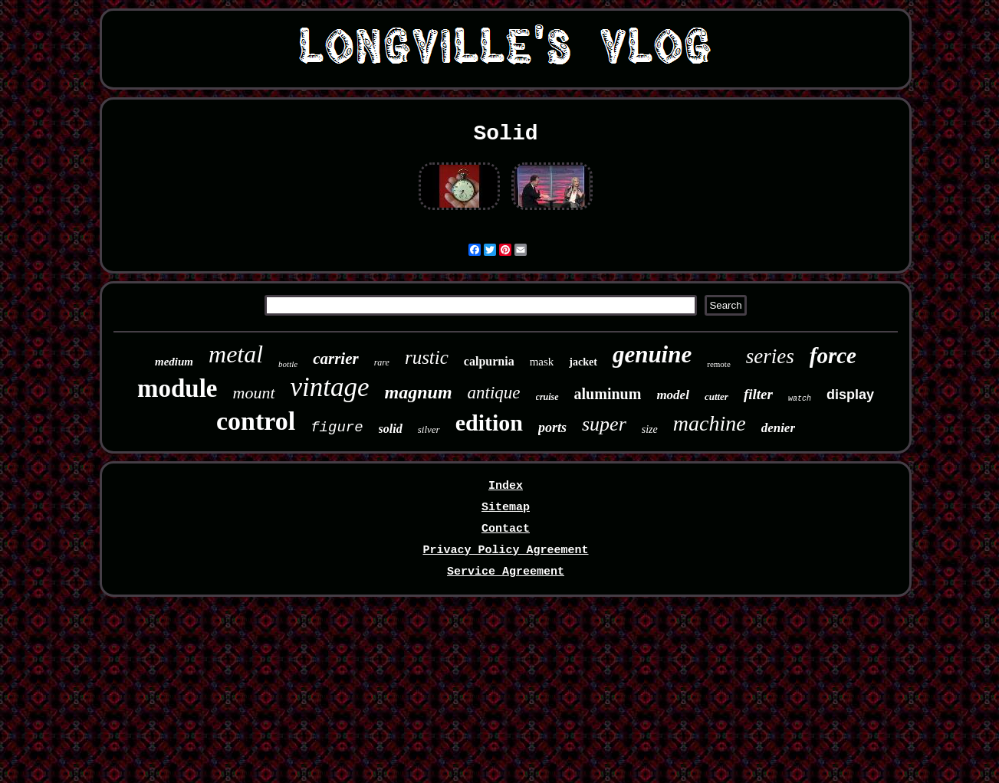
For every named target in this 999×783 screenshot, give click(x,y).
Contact (505, 529)
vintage (330, 387)
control (255, 421)
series (770, 356)
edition (489, 422)
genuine (652, 354)
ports (552, 427)
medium (174, 361)
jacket (583, 362)
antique (494, 392)
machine (709, 423)
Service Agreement (505, 571)
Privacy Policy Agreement (505, 550)
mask (542, 361)
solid (391, 428)
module (177, 388)
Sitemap (505, 507)
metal (236, 354)
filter (758, 394)
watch (799, 399)
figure (337, 427)
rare (381, 362)
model (672, 395)
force (833, 355)
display (850, 394)
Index (505, 486)
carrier (336, 358)
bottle (287, 364)
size (650, 429)
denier (778, 428)
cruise (547, 397)
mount (254, 392)
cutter (716, 396)
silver (429, 429)
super (604, 424)
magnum (418, 392)
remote (719, 364)
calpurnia (489, 361)
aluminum (608, 393)
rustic (427, 357)
